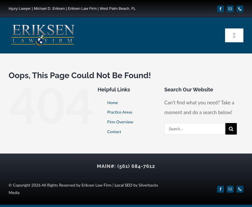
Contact (114, 131)
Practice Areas (119, 112)
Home (112, 102)
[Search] (231, 129)
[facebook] (220, 8)
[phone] (240, 8)
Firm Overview (120, 121)
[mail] (230, 8)
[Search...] (194, 129)
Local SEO (123, 185)
